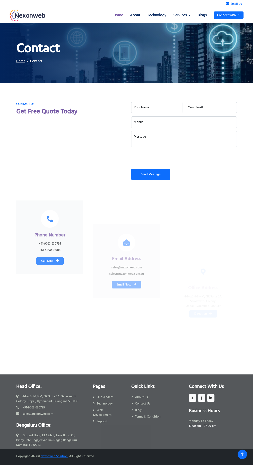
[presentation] (161, 157)
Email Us (234, 4)
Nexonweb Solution (54, 456)
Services (180, 15)
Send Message (150, 174)
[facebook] (201, 398)
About (135, 15)
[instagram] (192, 398)
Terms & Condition (147, 416)
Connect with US (228, 15)
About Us (141, 397)
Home (118, 15)
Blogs (202, 15)
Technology (156, 15)
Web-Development (102, 413)
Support (102, 421)
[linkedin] (210, 398)
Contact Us (142, 403)
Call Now (50, 301)
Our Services (105, 397)
